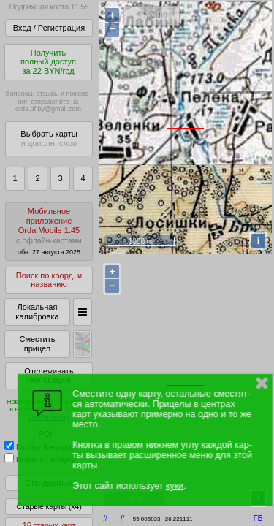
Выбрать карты (48, 138)
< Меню (151, 14)
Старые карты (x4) (48, 506)
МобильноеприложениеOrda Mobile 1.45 (49, 231)
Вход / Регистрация (49, 27)
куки (174, 486)
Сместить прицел (37, 344)
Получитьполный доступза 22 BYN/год (48, 61)
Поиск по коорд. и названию (49, 280)
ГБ (258, 518)
